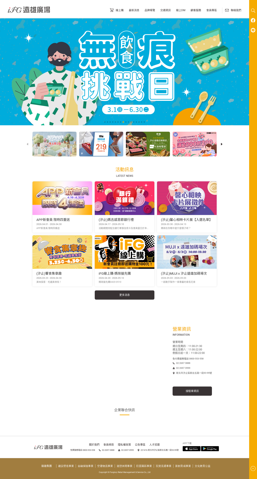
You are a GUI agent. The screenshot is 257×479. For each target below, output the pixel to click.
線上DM (180, 10)
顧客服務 (196, 10)
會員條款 (108, 444)
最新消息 (134, 10)
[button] (222, 144)
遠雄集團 (46, 466)
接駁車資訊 (192, 391)
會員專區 (211, 10)
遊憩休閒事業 (124, 466)
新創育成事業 (183, 466)
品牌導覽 (150, 10)
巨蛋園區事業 (144, 466)
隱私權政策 (124, 444)
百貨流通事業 (163, 466)
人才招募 (154, 444)
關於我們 (94, 444)
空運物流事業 (105, 466)
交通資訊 (165, 10)
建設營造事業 (66, 466)
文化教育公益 (202, 466)
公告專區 (140, 444)
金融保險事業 (85, 466)
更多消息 (124, 294)
